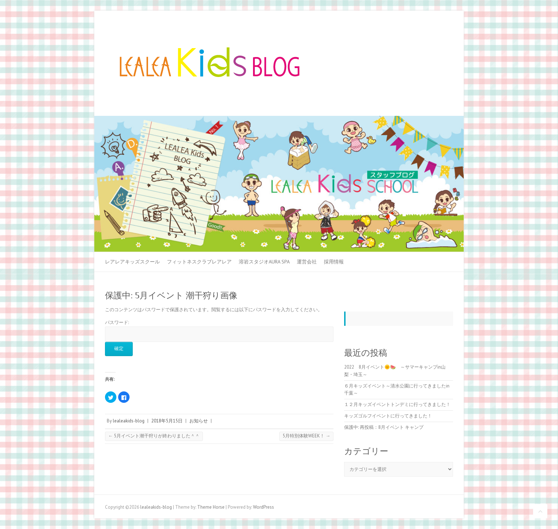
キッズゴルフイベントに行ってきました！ (388, 416)
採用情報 (334, 261)
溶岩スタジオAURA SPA (264, 261)
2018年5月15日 (167, 421)
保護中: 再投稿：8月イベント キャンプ (383, 427)
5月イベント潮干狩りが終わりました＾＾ (154, 436)
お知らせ (198, 421)
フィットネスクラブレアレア (199, 261)
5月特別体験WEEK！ (306, 436)
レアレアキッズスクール (132, 261)
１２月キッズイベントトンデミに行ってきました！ (397, 404)
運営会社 (307, 261)
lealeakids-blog (128, 421)
